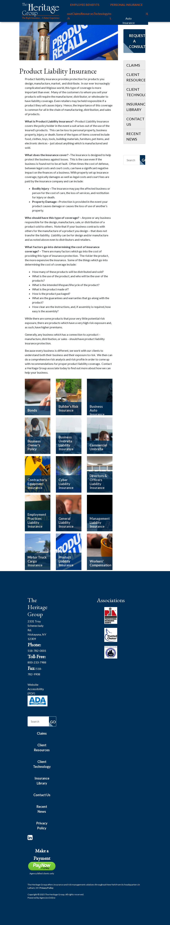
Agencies (47, 897)
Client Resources (135, 77)
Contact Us (135, 121)
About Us (68, 16)
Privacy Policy (41, 825)
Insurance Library (135, 107)
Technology (101, 13)
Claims (76, 13)
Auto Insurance (129, 20)
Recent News (133, 136)
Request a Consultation (137, 41)
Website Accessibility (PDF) (36, 689)
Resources (87, 13)
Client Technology (135, 92)
